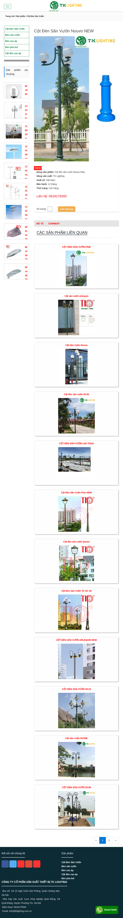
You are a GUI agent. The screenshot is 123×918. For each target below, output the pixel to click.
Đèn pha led (68, 878)
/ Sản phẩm (19, 16)
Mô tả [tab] (39, 223)
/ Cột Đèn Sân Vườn (35, 16)
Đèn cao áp (68, 870)
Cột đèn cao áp (70, 874)
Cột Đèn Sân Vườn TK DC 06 (76, 591)
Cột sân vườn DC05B (76, 738)
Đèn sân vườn (69, 866)
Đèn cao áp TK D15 (27, 275)
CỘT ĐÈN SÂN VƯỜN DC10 (76, 689)
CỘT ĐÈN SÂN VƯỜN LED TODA (76, 443)
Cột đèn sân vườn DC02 (76, 394)
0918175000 (106, 910)
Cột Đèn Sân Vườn (71, 862)
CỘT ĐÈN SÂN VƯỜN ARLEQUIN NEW (76, 640)
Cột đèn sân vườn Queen (76, 541)
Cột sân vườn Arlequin (76, 296)
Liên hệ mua (66, 209)
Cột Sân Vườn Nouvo (76, 345)
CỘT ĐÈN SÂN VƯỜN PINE (76, 247)
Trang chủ (9, 16)
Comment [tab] (54, 223)
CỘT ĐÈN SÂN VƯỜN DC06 (76, 787)
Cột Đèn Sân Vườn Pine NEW (76, 492)
